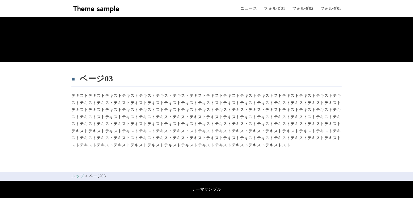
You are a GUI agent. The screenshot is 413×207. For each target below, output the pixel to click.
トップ (77, 176)
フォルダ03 (331, 8)
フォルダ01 (274, 8)
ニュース (248, 8)
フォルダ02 (302, 8)
